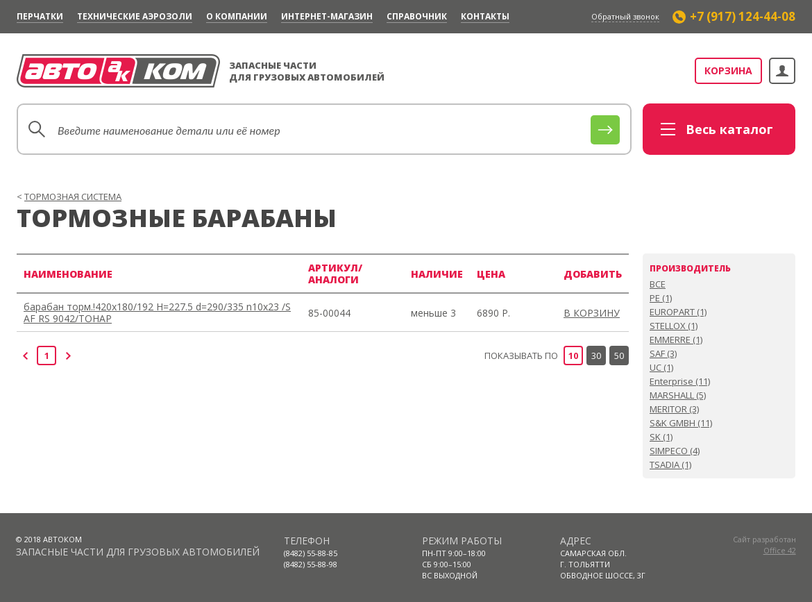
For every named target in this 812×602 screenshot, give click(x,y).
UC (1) (661, 367)
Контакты (485, 16)
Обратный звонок (625, 16)
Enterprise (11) (680, 381)
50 (619, 355)
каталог (729, 129)
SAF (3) (663, 353)
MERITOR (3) (674, 409)
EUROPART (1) (678, 312)
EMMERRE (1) (676, 339)
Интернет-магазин (327, 16)
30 (596, 355)
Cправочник (417, 16)
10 (573, 355)
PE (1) (661, 298)
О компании (236, 16)
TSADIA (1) (670, 464)
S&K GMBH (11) (681, 423)
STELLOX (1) (673, 325)
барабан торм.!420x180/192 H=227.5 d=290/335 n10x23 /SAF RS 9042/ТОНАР (157, 312)
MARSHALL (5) (678, 395)
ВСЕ (658, 284)
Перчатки (40, 16)
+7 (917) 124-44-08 (742, 16)
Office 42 (779, 550)
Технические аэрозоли (134, 16)
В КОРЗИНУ (592, 312)
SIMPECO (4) (675, 450)
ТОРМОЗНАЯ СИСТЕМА (72, 196)
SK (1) (661, 436)
